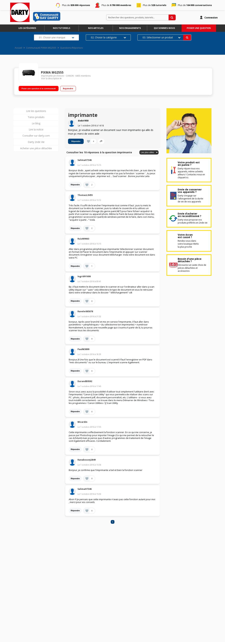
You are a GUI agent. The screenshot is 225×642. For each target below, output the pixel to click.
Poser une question (199, 28)
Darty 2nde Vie (36, 142)
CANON (70, 75)
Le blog (36, 123)
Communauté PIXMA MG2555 (41, 47)
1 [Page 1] (112, 522)
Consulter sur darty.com (36, 135)
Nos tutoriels (61, 28)
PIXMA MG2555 (52, 72)
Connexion (211, 17)
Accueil (18, 47)
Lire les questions (36, 111)
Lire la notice (36, 129)
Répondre (75, 141)
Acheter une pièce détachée (36, 148)
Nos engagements (130, 28)
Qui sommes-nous (164, 28)
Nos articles (95, 28)
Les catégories (27, 28)
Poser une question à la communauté (38, 88)
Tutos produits (36, 117)
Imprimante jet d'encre (52, 75)
